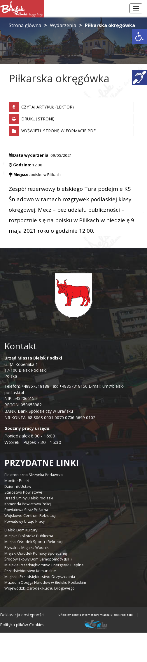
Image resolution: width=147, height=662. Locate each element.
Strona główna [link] (25, 25)
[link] (139, 36)
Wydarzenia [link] (63, 25)
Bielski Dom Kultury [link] (20, 530)
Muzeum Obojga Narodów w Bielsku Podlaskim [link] (45, 582)
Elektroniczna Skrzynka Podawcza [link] (33, 474)
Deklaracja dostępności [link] (22, 614)
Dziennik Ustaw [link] (17, 486)
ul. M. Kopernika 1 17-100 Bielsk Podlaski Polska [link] (33, 367)
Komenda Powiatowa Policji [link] (28, 503)
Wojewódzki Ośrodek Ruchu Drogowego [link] (39, 588)
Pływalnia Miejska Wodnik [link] (26, 547)
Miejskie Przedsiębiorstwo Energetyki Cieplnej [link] (44, 565)
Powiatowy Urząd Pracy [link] (24, 521)
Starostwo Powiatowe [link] (23, 492)
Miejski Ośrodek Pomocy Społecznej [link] (35, 553)
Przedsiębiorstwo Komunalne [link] (30, 570)
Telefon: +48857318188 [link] (26, 386)
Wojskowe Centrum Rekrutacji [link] (30, 515)
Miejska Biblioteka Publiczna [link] (28, 535)
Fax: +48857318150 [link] (69, 386)
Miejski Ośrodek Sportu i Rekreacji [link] (33, 541)
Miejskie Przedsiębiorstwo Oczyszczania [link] (39, 576)
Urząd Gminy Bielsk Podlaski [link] (28, 498)
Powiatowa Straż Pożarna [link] (26, 509)
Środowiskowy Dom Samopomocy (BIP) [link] (37, 559)
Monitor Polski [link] (16, 480)
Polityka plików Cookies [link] (22, 624)
